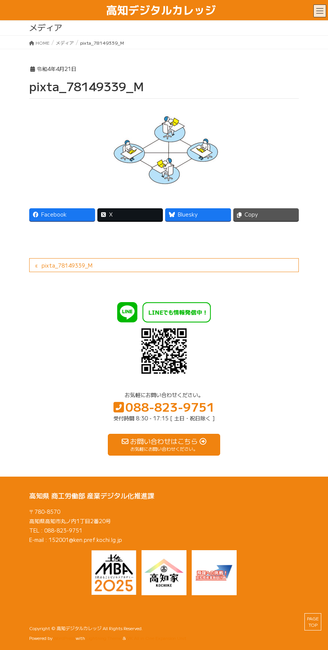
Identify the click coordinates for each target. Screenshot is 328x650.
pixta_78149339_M (67, 265)
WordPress (64, 638)
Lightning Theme (103, 638)
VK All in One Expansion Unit (156, 638)
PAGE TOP (313, 621)
